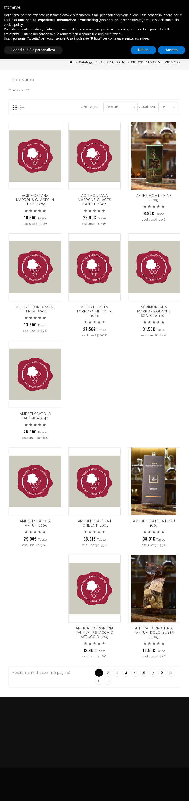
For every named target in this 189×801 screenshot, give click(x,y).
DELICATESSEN (112, 62)
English (147, 44)
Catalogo (86, 62)
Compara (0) (19, 90)
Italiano (147, 39)
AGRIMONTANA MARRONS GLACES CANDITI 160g (94, 200)
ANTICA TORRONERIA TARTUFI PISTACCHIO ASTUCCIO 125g (94, 632)
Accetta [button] (171, 792)
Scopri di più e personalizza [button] (33, 792)
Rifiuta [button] (143, 792)
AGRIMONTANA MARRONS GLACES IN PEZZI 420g (35, 200)
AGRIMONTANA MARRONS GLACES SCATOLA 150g (153, 311)
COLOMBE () (23, 80)
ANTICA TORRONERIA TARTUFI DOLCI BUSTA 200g (154, 632)
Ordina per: (90, 107)
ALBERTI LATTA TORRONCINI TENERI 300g (94, 311)
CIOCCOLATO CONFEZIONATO (155, 62)
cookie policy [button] (13, 766)
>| (108, 681)
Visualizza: (147, 107)
